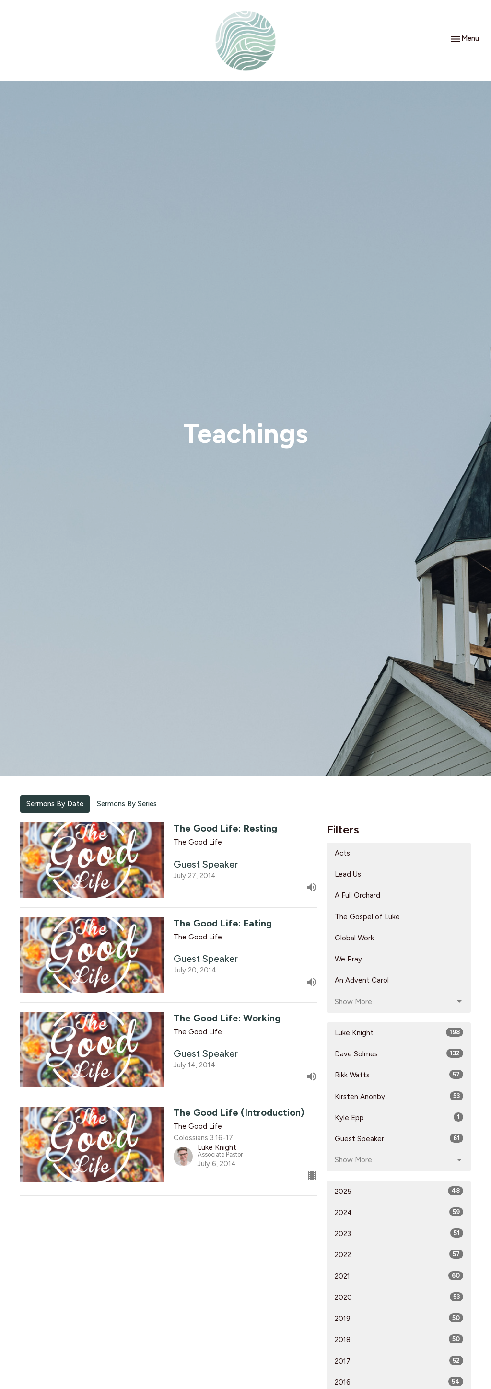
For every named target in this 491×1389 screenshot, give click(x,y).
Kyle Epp (399, 1117)
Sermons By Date (54, 803)
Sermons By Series (127, 803)
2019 (399, 1318)
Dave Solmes (399, 1053)
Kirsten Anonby (399, 1096)
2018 (399, 1339)
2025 (399, 1191)
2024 (399, 1212)
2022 (399, 1254)
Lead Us (348, 874)
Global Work (354, 938)
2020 (399, 1297)
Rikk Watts (399, 1074)
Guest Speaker (399, 1138)
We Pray (348, 959)
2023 (399, 1233)
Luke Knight (399, 1032)
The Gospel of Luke (367, 917)
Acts (342, 853)
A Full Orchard (357, 895)
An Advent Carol (362, 980)
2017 (399, 1361)
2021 (399, 1276)
